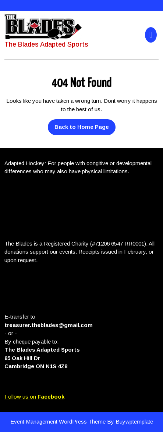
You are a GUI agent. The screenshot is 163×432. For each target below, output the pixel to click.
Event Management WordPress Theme (58, 421)
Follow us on (34, 396)
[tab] (152, 35)
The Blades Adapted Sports (46, 44)
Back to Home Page (78, 124)
